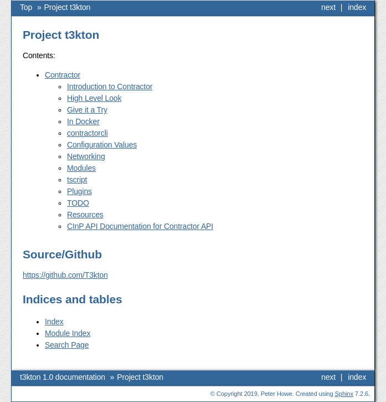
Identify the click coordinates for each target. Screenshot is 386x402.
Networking (86, 156)
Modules (81, 168)
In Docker (83, 121)
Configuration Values (102, 144)
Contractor (62, 74)
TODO (78, 203)
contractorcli (87, 133)
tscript (77, 179)
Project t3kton (67, 7)
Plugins (79, 191)
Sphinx (344, 393)
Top (26, 7)
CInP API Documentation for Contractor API (140, 226)
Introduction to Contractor (109, 86)
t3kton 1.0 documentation (62, 377)
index (357, 7)
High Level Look (94, 98)
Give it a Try (87, 109)
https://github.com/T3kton (65, 275)
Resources (85, 214)
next (328, 7)
